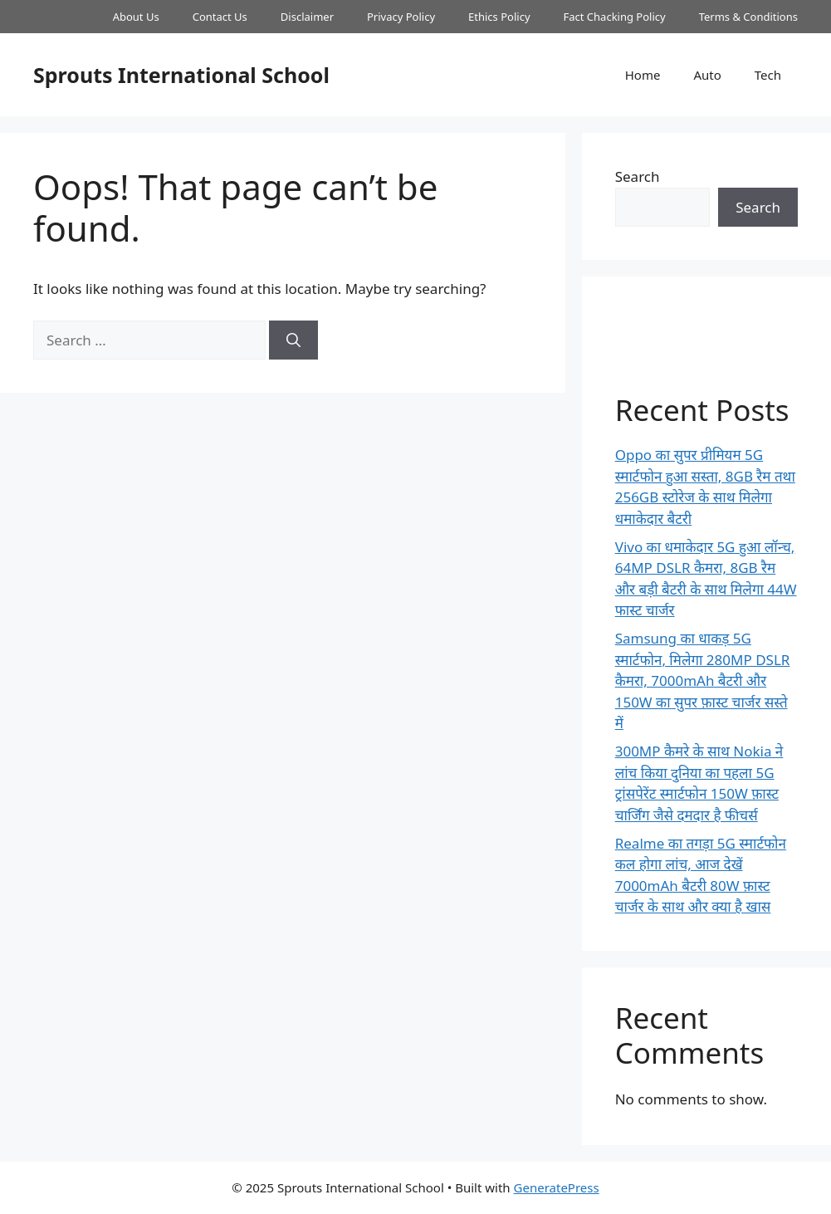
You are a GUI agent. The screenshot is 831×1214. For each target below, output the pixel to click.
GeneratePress (556, 1187)
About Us (136, 16)
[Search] (293, 340)
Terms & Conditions (748, 16)
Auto (707, 74)
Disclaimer (307, 16)
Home (643, 74)
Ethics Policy (499, 16)
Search (637, 176)
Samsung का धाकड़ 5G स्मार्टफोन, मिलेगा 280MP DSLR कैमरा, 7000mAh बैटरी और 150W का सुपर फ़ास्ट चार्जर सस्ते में (702, 680)
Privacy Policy (401, 16)
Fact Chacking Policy (615, 16)
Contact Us (220, 16)
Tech (768, 74)
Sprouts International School (181, 75)
